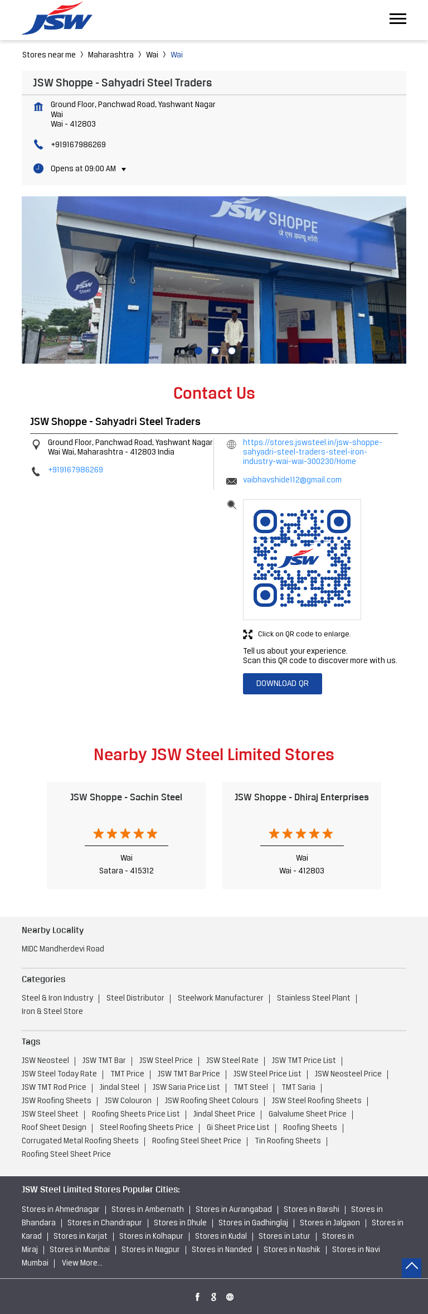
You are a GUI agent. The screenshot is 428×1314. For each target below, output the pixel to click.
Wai (152, 55)
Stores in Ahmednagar (61, 1210)
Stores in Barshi (311, 1210)
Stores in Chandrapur (104, 1223)
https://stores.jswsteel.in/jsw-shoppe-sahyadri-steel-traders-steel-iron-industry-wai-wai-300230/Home (312, 453)
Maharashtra (111, 55)
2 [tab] (214, 349)
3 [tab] (231, 349)
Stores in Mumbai (80, 1250)
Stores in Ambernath (147, 1210)
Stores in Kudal (221, 1237)
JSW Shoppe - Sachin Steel (126, 797)
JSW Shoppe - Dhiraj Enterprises (302, 797)
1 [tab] (197, 349)
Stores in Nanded (222, 1250)
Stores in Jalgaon (330, 1223)
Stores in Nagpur (150, 1250)
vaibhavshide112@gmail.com (292, 480)
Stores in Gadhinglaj (253, 1223)
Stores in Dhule (180, 1223)
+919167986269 (78, 145)
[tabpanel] (214, 280)
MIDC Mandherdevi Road (63, 949)
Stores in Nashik (292, 1250)
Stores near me (49, 55)
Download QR (282, 683)
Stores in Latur (284, 1237)
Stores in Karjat (81, 1237)
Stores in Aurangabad (234, 1210)
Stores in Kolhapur (151, 1237)
